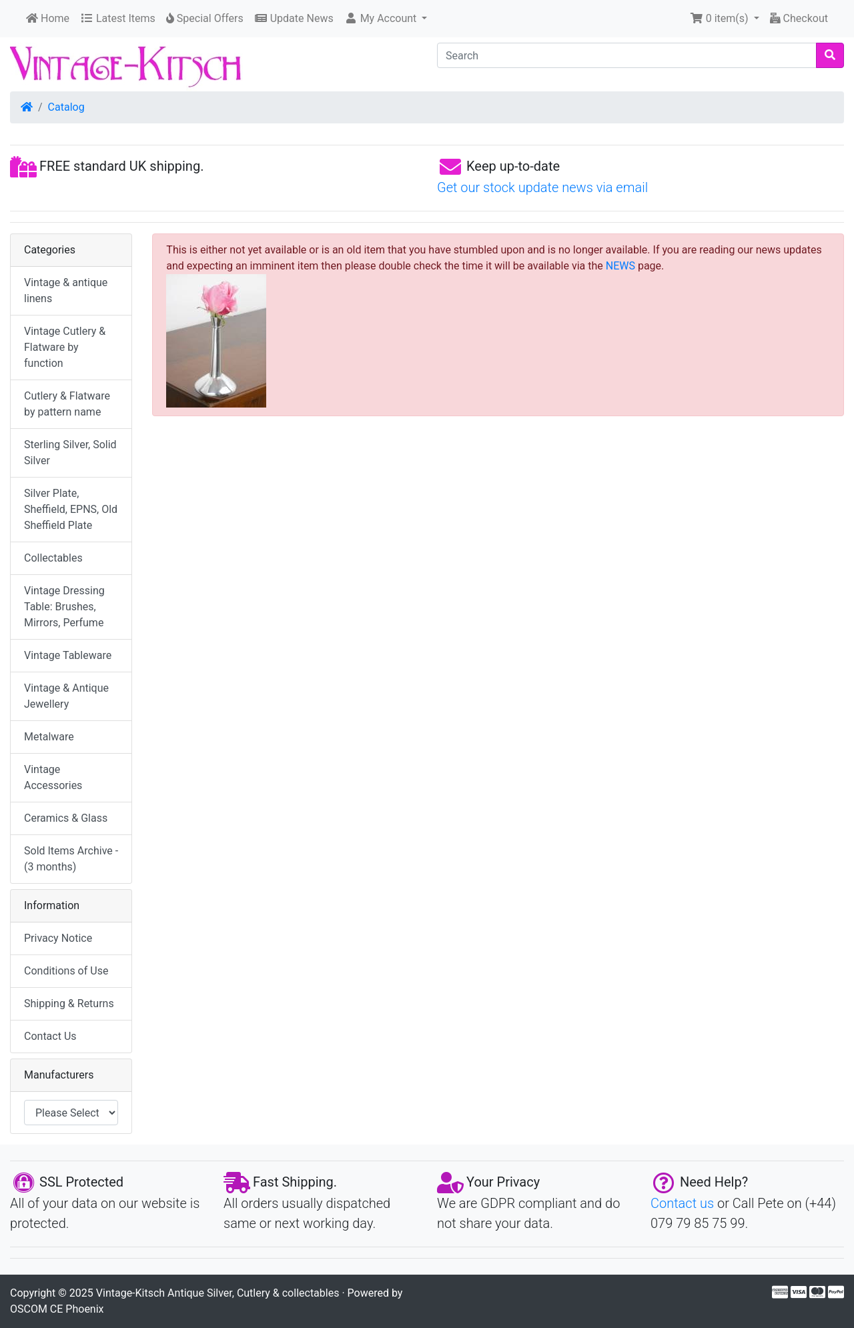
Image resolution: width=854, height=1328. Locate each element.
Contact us (682, 1203)
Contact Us (50, 1036)
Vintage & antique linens (65, 290)
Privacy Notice (58, 938)
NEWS (620, 265)
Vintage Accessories (53, 777)
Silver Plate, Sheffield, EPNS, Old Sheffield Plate (70, 509)
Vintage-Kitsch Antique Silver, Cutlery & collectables (218, 1293)
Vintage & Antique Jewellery (66, 696)
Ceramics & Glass (65, 818)
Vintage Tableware (67, 655)
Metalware (49, 736)
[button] (386, 18)
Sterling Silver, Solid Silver (70, 452)
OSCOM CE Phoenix (57, 1309)
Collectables (53, 558)
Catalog (66, 107)
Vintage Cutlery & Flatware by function (64, 347)
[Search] (627, 55)
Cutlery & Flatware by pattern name (67, 404)
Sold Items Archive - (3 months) (71, 858)
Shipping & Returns (69, 1003)
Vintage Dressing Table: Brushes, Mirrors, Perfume (64, 606)
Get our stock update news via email (542, 187)
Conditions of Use (66, 970)
